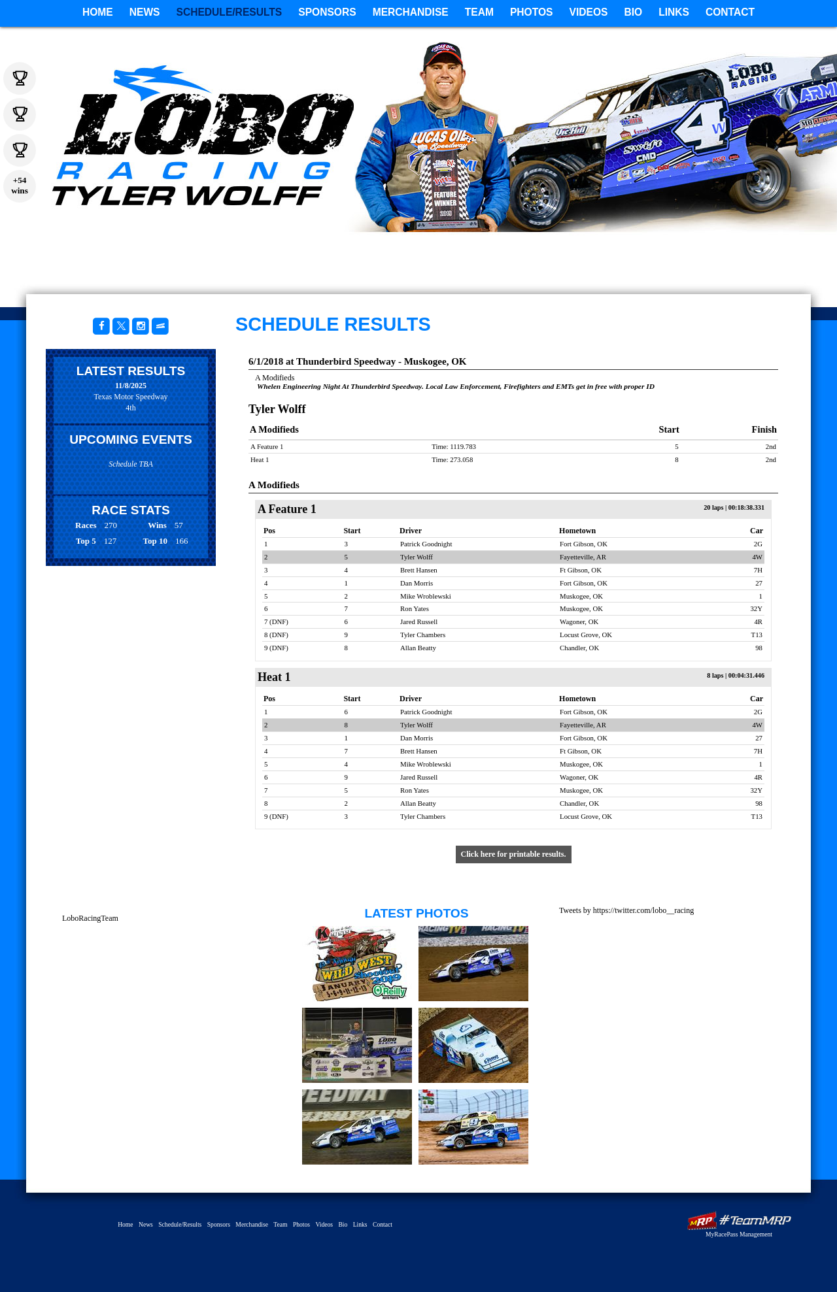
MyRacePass (739, 1220)
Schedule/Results (229, 12)
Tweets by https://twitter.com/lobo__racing (626, 910)
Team (479, 12)
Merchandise (411, 12)
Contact (730, 12)
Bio (633, 12)
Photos (531, 12)
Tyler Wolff (628, 200)
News (144, 12)
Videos (589, 12)
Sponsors (327, 12)
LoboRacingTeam (90, 918)
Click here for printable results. (513, 854)
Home (97, 12)
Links (673, 12)
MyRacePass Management (739, 1234)
